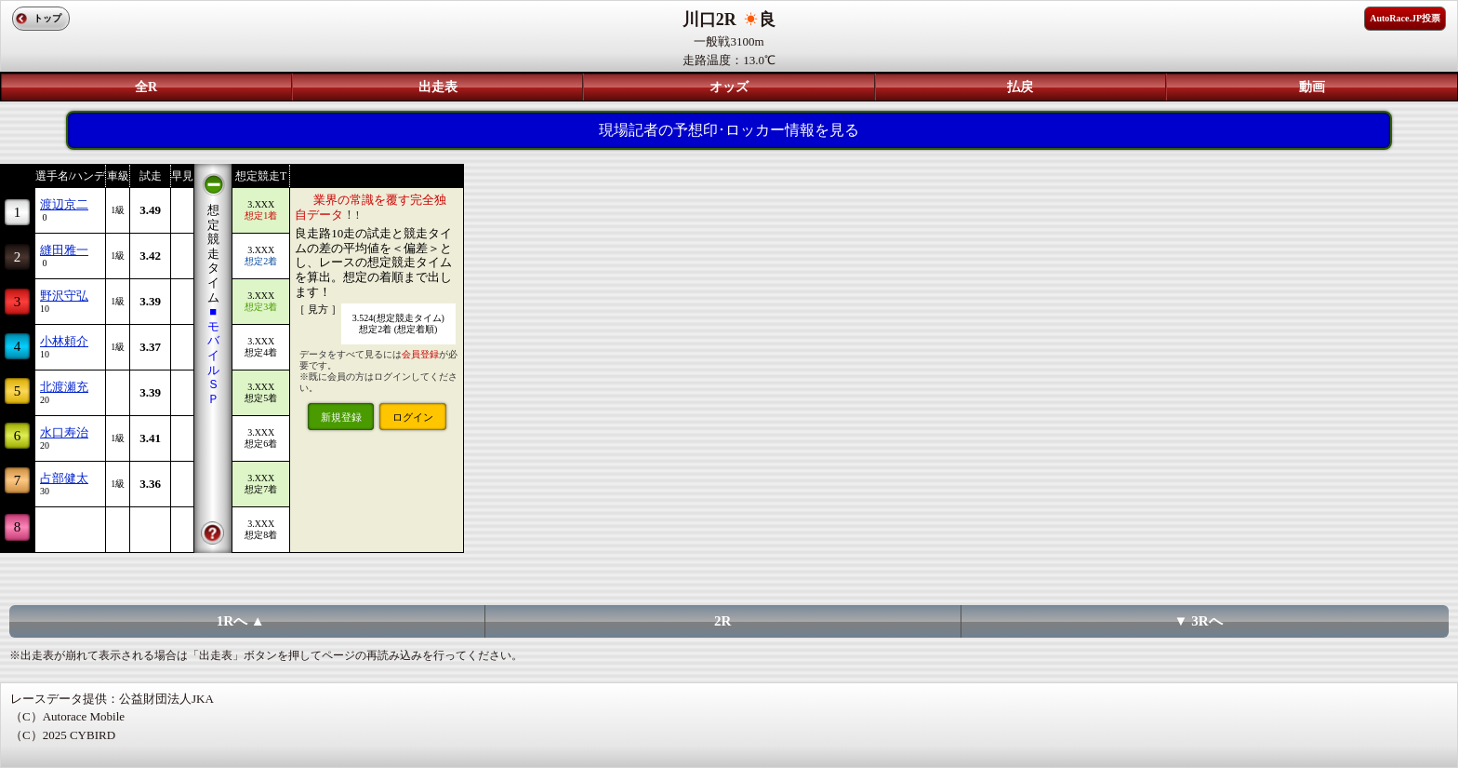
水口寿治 (64, 432)
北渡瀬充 (64, 387)
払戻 (1020, 87)
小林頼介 (64, 341)
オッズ (729, 87)
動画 (1312, 87)
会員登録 (420, 354)
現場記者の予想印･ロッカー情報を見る (729, 130)
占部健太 (64, 478)
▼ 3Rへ (1198, 620)
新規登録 (341, 417)
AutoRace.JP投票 (1405, 18)
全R (146, 87)
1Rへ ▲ (241, 620)
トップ (47, 18)
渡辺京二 (64, 204)
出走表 (437, 87)
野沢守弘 (64, 296)
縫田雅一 (64, 250)
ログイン (412, 417)
